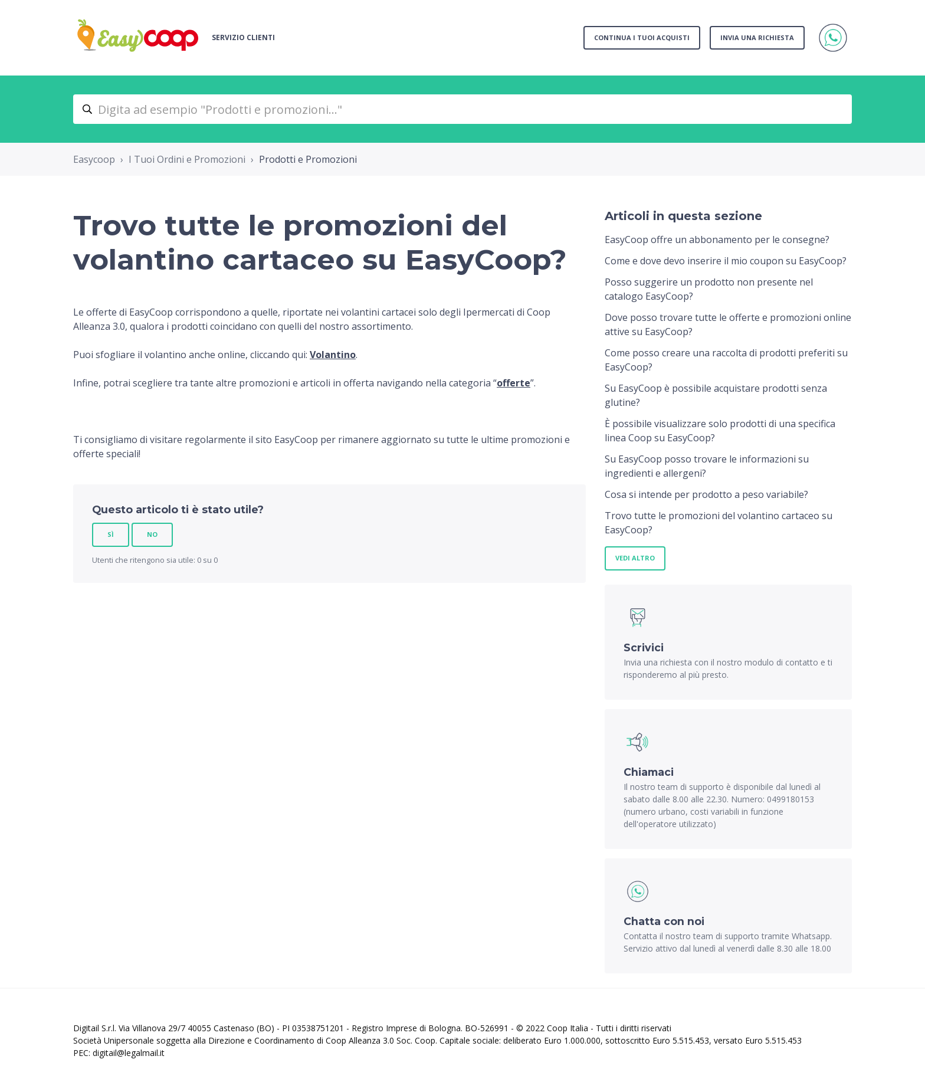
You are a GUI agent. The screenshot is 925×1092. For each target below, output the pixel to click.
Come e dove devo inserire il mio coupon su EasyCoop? (726, 260)
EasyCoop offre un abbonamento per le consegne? (717, 239)
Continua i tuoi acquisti (642, 37)
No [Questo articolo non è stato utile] (152, 534)
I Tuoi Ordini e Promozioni (187, 159)
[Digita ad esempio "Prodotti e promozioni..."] (462, 109)
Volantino (333, 354)
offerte (513, 382)
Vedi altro (635, 557)
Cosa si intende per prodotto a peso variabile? (706, 494)
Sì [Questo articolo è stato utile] (110, 534)
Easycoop (94, 159)
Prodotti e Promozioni (308, 159)
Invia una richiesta (757, 37)
